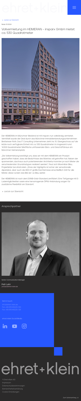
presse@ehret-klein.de (10, 286)
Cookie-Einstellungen (10, 392)
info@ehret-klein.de (10, 307)
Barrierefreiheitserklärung (12, 389)
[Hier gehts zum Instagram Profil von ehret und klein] (24, 328)
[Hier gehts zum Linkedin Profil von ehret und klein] (5, 328)
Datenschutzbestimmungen (13, 386)
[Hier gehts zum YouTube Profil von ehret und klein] (14, 328)
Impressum (6, 383)
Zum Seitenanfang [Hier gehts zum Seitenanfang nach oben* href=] (71, 397)
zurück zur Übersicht (10, 20)
